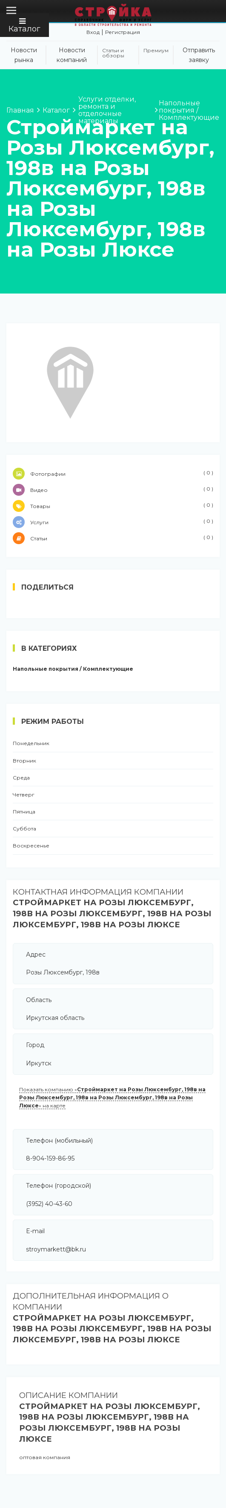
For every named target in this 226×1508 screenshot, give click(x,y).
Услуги (113, 522)
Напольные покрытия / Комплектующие (73, 669)
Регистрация (122, 32)
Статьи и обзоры (113, 53)
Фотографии (113, 474)
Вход (93, 32)
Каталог (24, 25)
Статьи (113, 538)
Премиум (156, 50)
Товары (113, 506)
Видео (113, 490)
